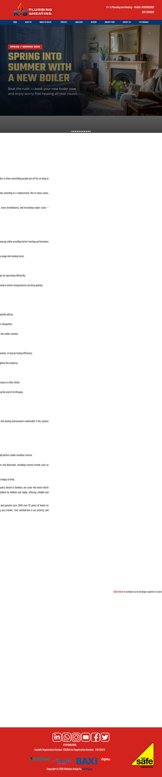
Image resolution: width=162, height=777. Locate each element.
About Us (28, 22)
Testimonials (144, 22)
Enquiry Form (110, 22)
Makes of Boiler (45, 22)
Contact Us (127, 22)
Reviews (94, 22)
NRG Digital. (87, 769)
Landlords (79, 22)
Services (64, 22)
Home (15, 22)
